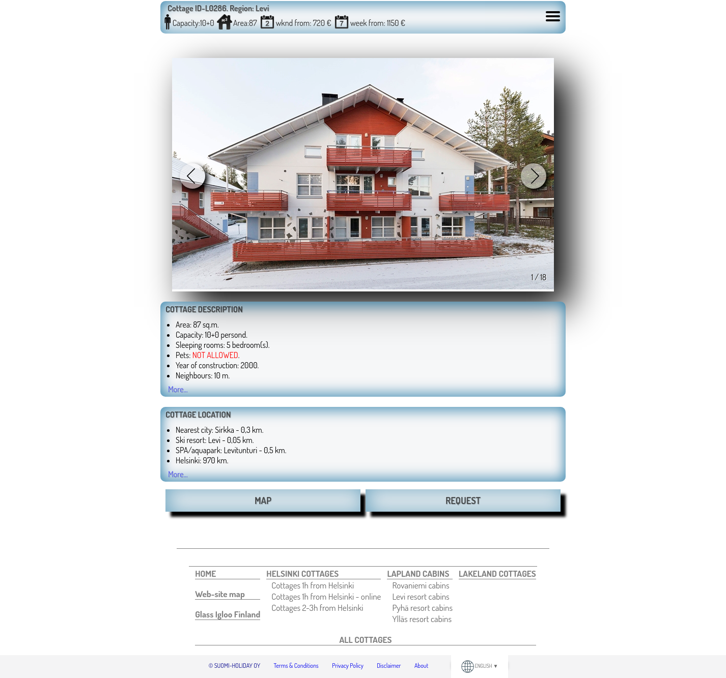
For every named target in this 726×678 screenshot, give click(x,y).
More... (178, 389)
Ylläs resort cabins (422, 618)
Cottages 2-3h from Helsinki (317, 607)
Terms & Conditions (296, 665)
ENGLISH (479, 666)
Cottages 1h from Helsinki (312, 585)
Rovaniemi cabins (420, 585)
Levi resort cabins (420, 596)
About (421, 665)
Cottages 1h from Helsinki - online (326, 596)
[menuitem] (227, 573)
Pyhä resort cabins (422, 607)
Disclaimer (389, 665)
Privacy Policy (348, 665)
